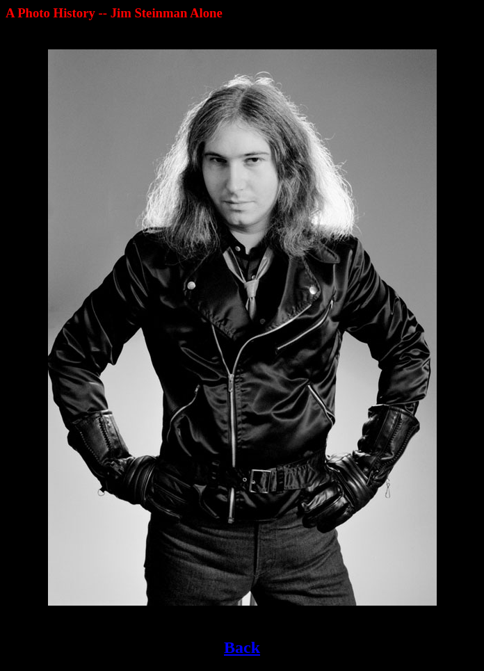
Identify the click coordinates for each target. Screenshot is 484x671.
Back (242, 647)
